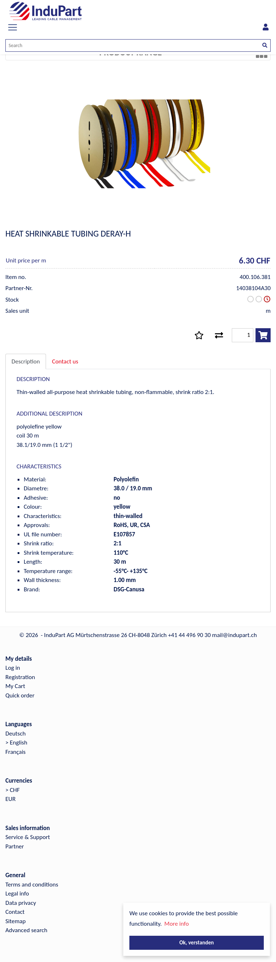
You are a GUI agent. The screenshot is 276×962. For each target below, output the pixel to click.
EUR (10, 799)
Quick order (19, 695)
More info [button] (176, 923)
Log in (12, 668)
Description (26, 361)
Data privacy (20, 903)
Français (15, 752)
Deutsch (15, 733)
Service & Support (27, 837)
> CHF (12, 790)
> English (16, 742)
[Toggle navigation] (12, 27)
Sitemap (15, 921)
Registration (20, 677)
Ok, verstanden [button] (196, 942)
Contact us (65, 361)
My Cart (15, 686)
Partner (14, 846)
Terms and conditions (31, 884)
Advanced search (26, 930)
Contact (14, 912)
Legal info (17, 893)
